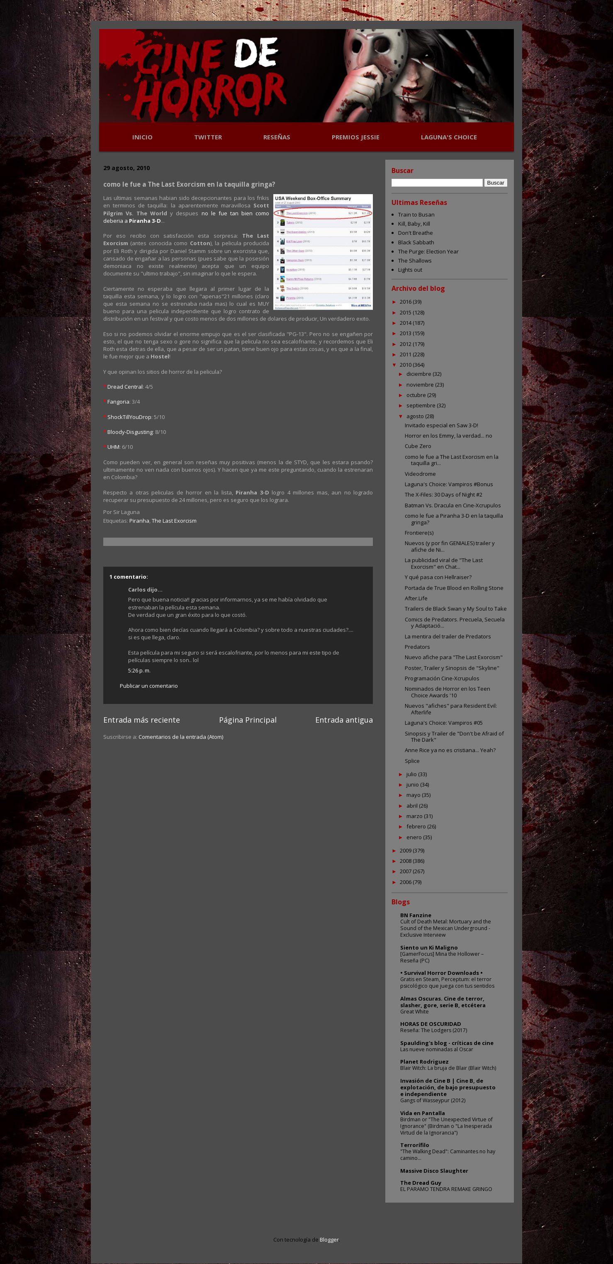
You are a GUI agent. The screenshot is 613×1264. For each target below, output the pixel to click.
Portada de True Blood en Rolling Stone (454, 588)
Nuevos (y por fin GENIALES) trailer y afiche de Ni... (450, 546)
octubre (416, 395)
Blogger (329, 1239)
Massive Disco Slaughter (434, 1170)
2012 (406, 344)
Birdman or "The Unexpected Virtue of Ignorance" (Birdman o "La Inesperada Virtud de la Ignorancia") (446, 1126)
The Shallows (415, 260)
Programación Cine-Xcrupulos (442, 678)
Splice (412, 761)
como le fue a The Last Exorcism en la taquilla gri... (452, 460)
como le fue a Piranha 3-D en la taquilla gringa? (454, 519)
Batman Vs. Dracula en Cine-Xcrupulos (453, 505)
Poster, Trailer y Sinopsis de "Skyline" (452, 668)
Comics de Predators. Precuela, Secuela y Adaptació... (455, 623)
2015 (406, 312)
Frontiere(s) (419, 532)
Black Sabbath (416, 242)
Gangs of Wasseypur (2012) (432, 1100)
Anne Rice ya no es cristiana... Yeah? (450, 750)
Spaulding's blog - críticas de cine (447, 1043)
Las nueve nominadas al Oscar (436, 1049)
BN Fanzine (415, 915)
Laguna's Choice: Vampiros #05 (444, 722)
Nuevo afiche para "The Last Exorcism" (454, 657)
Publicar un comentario (149, 685)
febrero (416, 826)
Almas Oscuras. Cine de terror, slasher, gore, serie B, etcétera (443, 1002)
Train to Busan (416, 214)
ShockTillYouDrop (129, 417)
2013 (406, 333)
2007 (406, 871)
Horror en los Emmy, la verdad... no (448, 435)
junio (413, 784)
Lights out (410, 269)
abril (412, 805)
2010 (406, 364)
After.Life (416, 598)
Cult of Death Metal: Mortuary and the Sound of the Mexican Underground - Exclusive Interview (445, 928)
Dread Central (125, 386)
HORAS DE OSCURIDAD (430, 1024)
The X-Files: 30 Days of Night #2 (443, 494)
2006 (406, 882)
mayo (414, 795)
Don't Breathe (415, 232)
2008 (406, 861)
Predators (417, 646)
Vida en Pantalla (422, 1113)
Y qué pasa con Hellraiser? (438, 577)
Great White (414, 1011)
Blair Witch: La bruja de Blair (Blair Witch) (448, 1068)
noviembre (420, 384)
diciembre (419, 373)
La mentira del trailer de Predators (448, 636)
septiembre (421, 405)
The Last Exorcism (174, 520)
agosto (415, 416)
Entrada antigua (344, 720)
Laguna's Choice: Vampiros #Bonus (449, 484)
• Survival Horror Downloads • (441, 973)
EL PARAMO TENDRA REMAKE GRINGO (446, 1189)
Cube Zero (418, 446)
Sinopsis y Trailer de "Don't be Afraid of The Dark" (454, 737)
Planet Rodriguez (424, 1061)
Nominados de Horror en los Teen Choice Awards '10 (447, 692)
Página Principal (248, 720)
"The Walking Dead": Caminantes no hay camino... (447, 1155)
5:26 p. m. (139, 670)
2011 (406, 354)
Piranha (139, 520)
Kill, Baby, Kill (414, 223)
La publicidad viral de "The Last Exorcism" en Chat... (444, 563)
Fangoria (118, 401)
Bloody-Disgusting (130, 432)
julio (412, 774)
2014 (406, 322)
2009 (406, 850)
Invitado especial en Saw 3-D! (441, 425)
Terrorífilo (414, 1145)
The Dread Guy (420, 1182)
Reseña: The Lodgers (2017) (433, 1030)
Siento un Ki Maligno (429, 947)
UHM (113, 447)
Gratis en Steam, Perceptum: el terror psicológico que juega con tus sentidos (447, 982)
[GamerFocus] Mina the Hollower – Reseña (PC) (442, 957)
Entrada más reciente (141, 720)
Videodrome (420, 473)
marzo (415, 816)
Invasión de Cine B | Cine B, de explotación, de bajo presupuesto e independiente (448, 1087)
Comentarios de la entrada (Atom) (181, 736)
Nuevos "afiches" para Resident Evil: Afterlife (451, 709)
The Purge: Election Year (428, 251)
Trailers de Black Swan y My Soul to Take (456, 608)
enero (414, 837)
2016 (406, 301)
